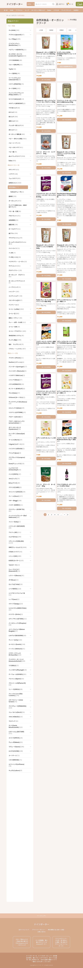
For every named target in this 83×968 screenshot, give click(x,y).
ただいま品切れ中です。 (67, 66)
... (61, 546)
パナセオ (56, 10)
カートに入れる (46, 80)
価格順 (51, 30)
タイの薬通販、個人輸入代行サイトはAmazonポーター (41, 942)
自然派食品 (21, 15)
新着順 (61, 30)
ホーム (8, 15)
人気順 (41, 30)
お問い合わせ (41, 932)
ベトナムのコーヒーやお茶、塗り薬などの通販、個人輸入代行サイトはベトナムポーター (61, 942)
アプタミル (19, 10)
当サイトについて (24, 930)
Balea (49, 10)
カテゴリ (14, 15)
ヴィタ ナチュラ (66, 10)
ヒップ (27, 10)
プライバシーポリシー (38, 930)
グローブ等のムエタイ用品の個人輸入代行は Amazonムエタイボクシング (22, 942)
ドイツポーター (14, 4)
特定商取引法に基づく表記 (56, 930)
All (5, 10)
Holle (11, 10)
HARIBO (76, 10)
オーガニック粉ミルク (38, 10)
